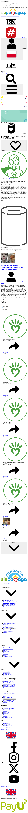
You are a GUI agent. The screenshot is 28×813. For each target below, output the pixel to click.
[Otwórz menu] (12, 89)
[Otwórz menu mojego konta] (14, 43)
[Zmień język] (12, 54)
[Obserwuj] (14, 145)
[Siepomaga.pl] (14, 14)
